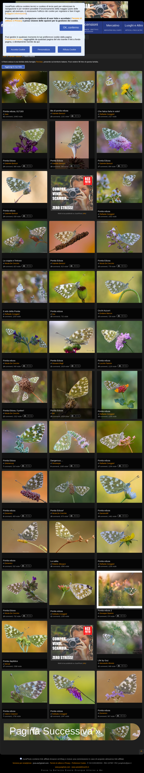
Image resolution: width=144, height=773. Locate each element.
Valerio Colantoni (11, 714)
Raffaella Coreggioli (107, 114)
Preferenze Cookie (13, 39)
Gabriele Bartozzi (58, 114)
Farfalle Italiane (15, 56)
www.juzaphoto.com (62, 767)
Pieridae (39, 62)
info (84, 213)
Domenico (8, 513)
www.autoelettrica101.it (80, 767)
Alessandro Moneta (107, 663)
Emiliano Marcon (106, 313)
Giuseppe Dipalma (106, 613)
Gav (53, 314)
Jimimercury (9, 463)
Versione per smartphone (22, 763)
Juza (6, 114)
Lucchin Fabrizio (106, 363)
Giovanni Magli (57, 363)
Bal (53, 413)
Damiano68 (104, 513)
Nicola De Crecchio (12, 263)
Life (4, 56)
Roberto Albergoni (59, 564)
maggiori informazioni (16, 13)
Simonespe (56, 463)
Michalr (7, 664)
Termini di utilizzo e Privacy (60, 763)
